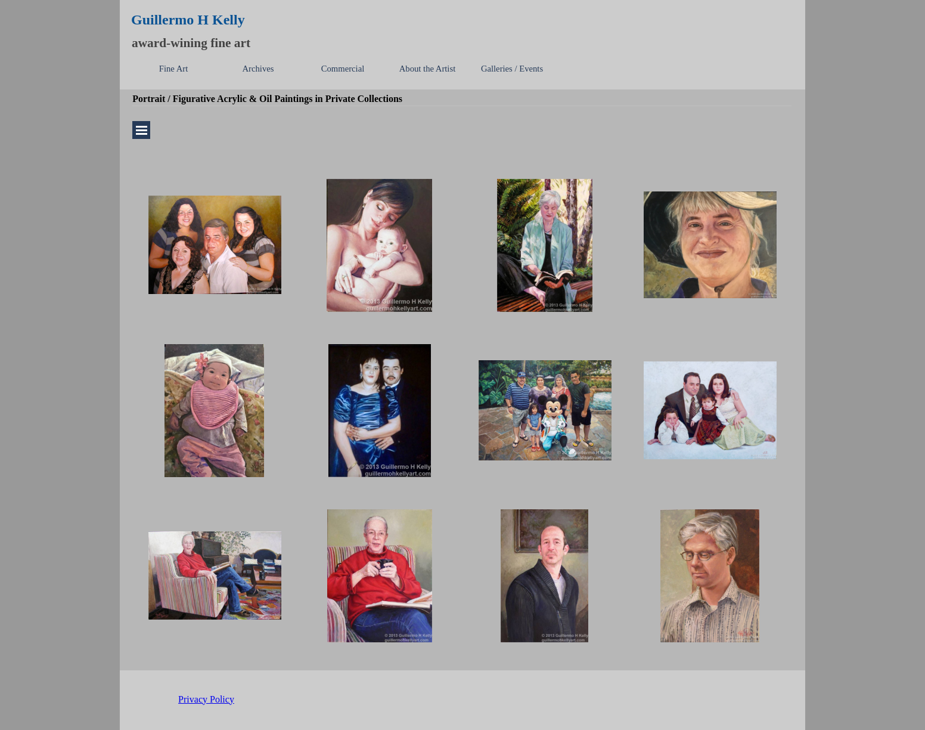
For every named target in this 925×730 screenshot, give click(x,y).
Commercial (342, 68)
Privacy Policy (206, 699)
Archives (258, 68)
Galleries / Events (512, 68)
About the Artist (427, 68)
